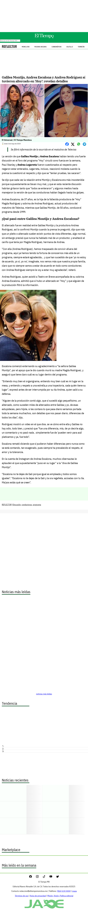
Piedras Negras (40, 47)
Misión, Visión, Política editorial (60, 895)
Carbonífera (56, 47)
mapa (74, 891)
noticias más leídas (44, 694)
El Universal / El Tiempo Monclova (17, 140)
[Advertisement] (44, 16)
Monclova (25, 47)
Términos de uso (21, 895)
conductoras (27, 504)
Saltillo (69, 47)
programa (37, 504)
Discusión (17, 504)
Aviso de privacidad (38, 895)
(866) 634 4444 (64, 891)
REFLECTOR (9, 46)
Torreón (81, 47)
